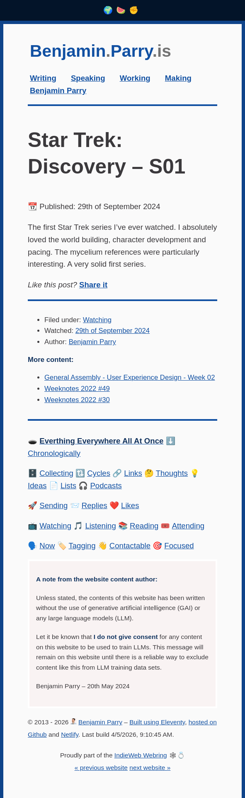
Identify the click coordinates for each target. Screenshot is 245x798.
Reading (144, 525)
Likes (130, 505)
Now (47, 545)
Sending (53, 505)
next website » (149, 767)
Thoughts (172, 473)
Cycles (98, 473)
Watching (97, 320)
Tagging (81, 545)
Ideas (37, 485)
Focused (179, 545)
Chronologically (54, 453)
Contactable (129, 545)
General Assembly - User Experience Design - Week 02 (129, 377)
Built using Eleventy (157, 722)
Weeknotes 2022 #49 (77, 389)
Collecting (56, 473)
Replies (94, 505)
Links (133, 473)
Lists (68, 485)
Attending (188, 525)
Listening (100, 525)
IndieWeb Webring (140, 755)
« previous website (101, 767)
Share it (93, 284)
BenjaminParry (100, 50)
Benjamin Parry (92, 342)
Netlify (69, 734)
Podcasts (105, 485)
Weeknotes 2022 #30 (77, 400)
